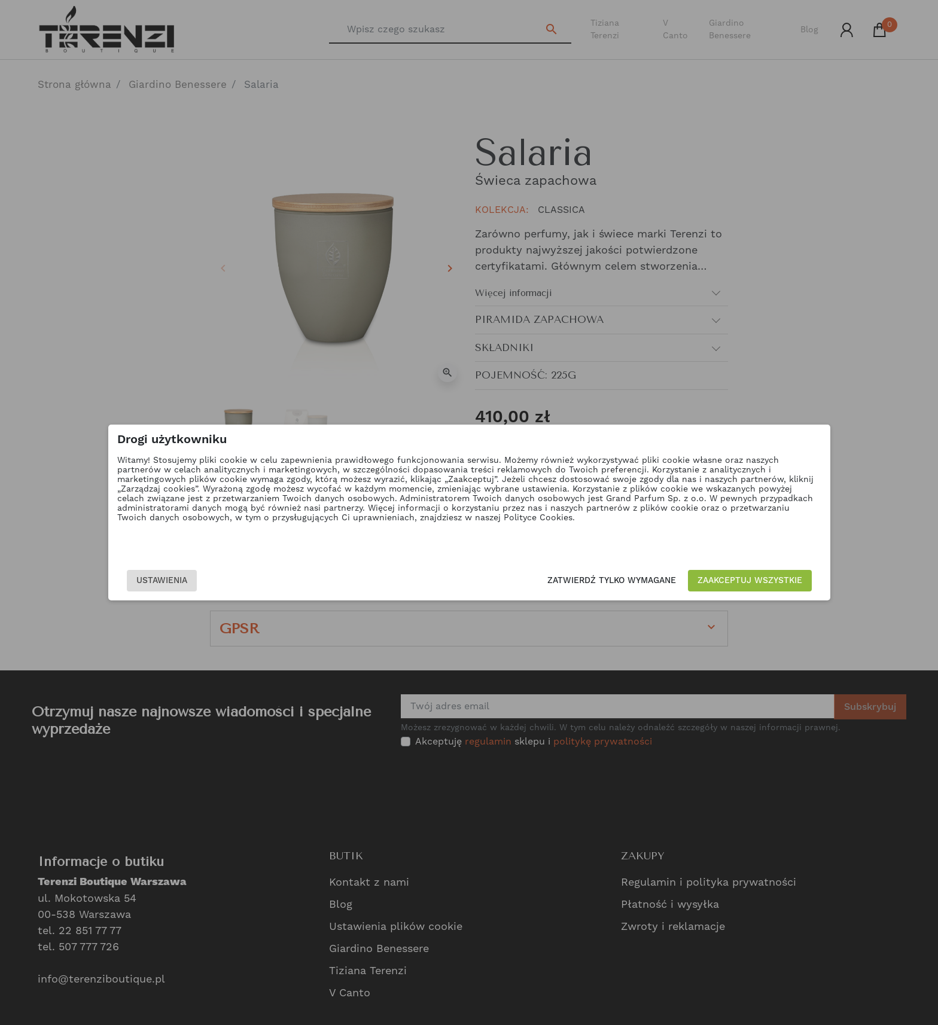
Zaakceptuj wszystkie (680, 580)
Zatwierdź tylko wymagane (542, 580)
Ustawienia (230, 580)
